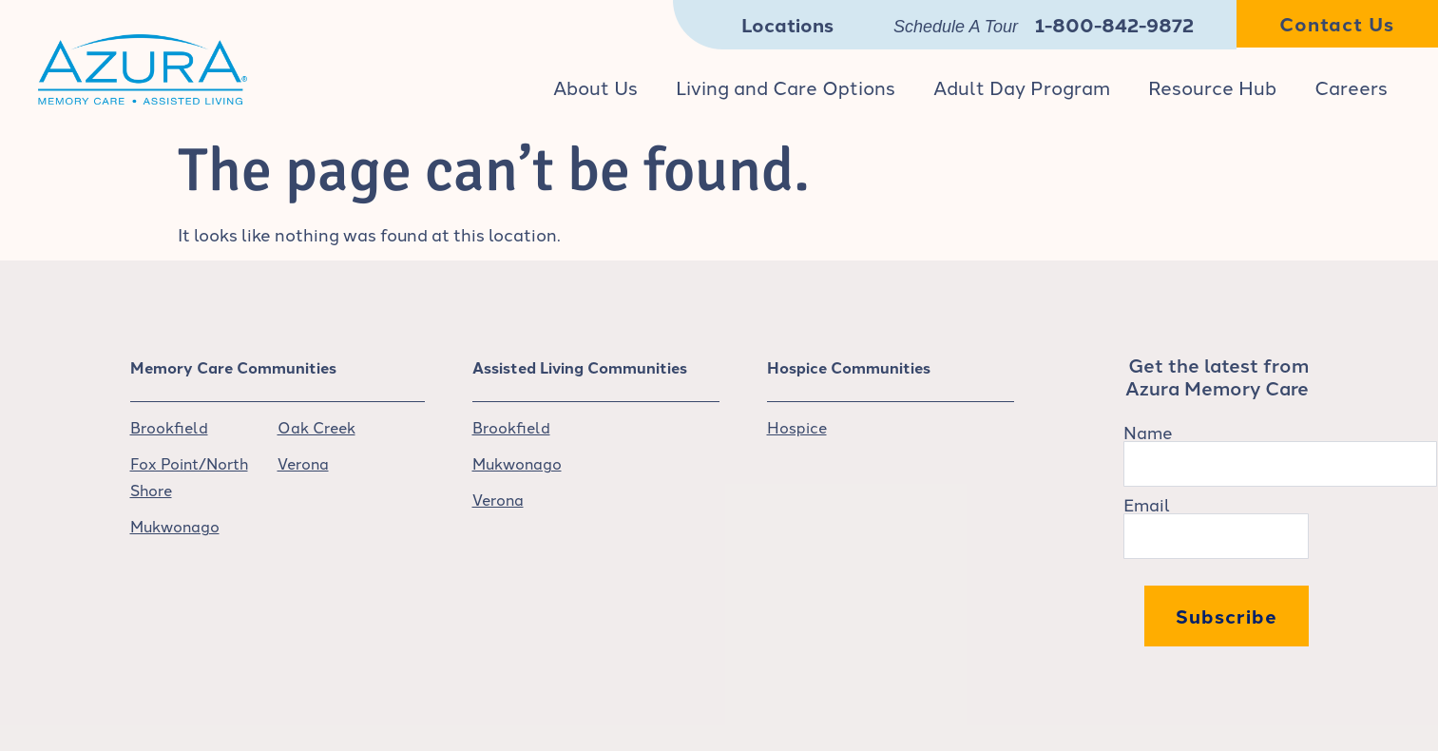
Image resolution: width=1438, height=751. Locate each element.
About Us (595, 86)
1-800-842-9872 (1114, 24)
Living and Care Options (785, 86)
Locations (787, 24)
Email (1146, 503)
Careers (1351, 86)
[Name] (1280, 464)
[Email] (1216, 536)
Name (1148, 431)
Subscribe (1226, 615)
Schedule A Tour (955, 26)
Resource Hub (1212, 86)
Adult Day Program (1021, 86)
